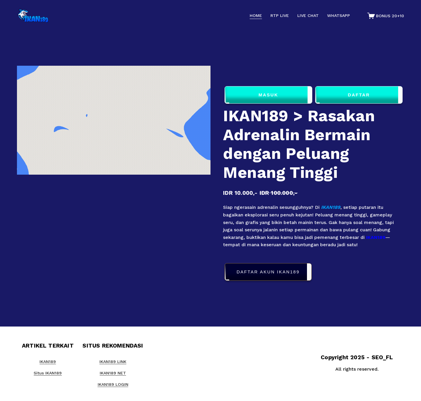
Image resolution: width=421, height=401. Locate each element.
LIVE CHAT (308, 15)
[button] (313, 273)
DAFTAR (359, 95)
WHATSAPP (338, 15)
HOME (256, 15)
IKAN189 (330, 207)
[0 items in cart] (385, 16)
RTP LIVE (279, 15)
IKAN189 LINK (112, 361)
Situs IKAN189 (48, 373)
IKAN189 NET (113, 373)
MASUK (268, 95)
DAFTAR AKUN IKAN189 (268, 272)
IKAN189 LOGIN (113, 384)
